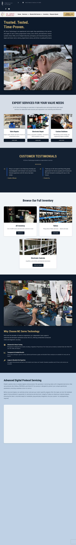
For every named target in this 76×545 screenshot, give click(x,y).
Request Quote (54, 14)
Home (19, 14)
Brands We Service (36, 14)
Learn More (14, 142)
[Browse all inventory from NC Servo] (20, 223)
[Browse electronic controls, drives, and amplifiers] (38, 255)
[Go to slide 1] (35, 187)
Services (25, 14)
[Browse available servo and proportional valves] (55, 223)
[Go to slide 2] (38, 187)
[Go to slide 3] (40, 187)
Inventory (46, 14)
